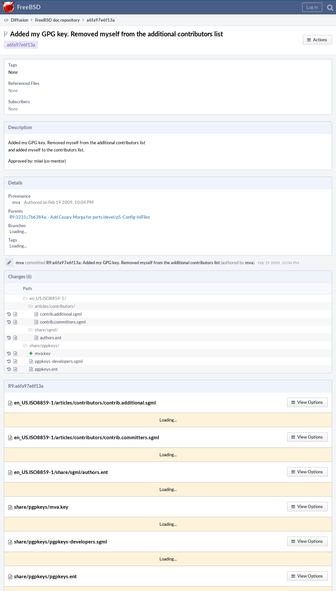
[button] (312, 7)
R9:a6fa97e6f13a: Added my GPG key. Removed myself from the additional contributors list (133, 263)
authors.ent (50, 338)
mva (16, 202)
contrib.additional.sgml (61, 314)
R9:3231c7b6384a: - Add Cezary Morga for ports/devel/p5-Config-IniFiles (80, 217)
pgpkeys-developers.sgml (59, 361)
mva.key (43, 353)
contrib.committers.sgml (63, 322)
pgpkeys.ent (46, 369)
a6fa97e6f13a (21, 45)
